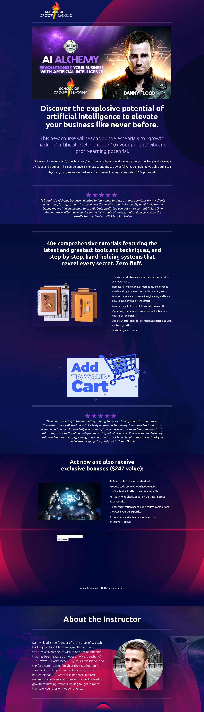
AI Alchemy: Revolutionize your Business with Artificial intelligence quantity (90, 533)
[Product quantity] (70, 536)
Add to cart (62, 539)
